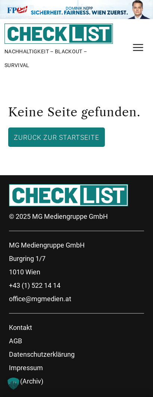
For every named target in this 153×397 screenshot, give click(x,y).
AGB (15, 341)
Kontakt (20, 327)
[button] (13, 383)
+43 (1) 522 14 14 (34, 285)
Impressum (26, 368)
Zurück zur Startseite (56, 137)
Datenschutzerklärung (42, 354)
